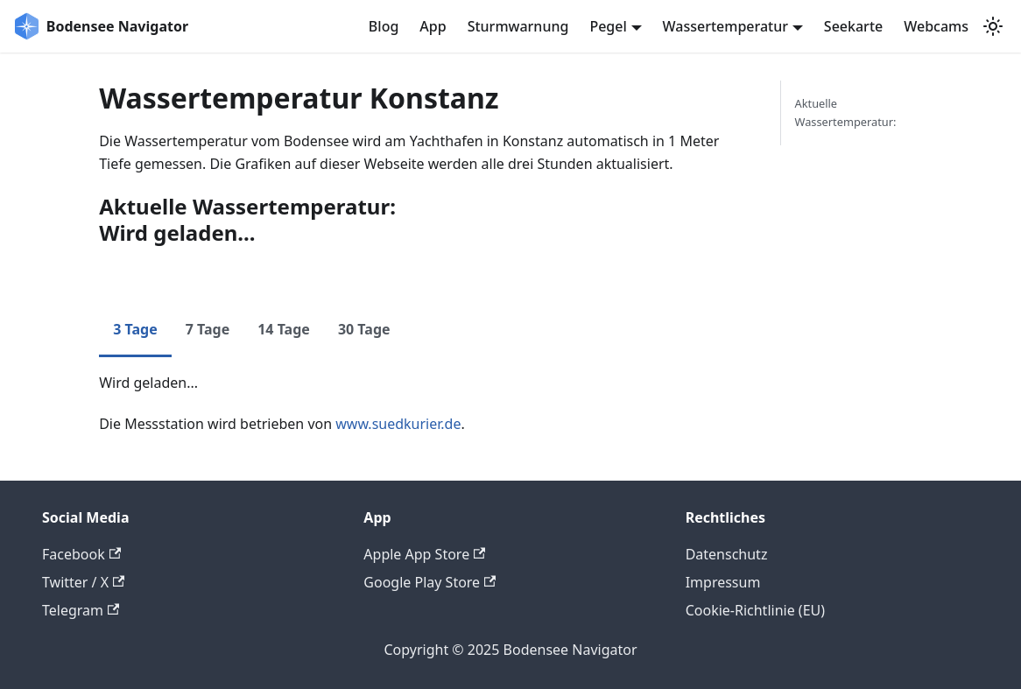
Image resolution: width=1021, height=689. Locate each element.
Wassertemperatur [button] (726, 26)
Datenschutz (727, 554)
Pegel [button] (607, 26)
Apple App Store (424, 554)
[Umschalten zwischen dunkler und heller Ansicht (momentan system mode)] (993, 26)
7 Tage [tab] (208, 329)
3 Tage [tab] (135, 329)
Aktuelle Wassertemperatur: (846, 112)
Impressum (723, 582)
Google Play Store (429, 582)
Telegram (80, 610)
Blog (383, 26)
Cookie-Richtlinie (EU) (755, 610)
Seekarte (853, 26)
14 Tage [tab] (283, 329)
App (432, 26)
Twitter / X (83, 582)
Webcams (936, 26)
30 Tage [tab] (364, 329)
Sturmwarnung (518, 26)
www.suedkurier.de (398, 423)
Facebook (81, 554)
